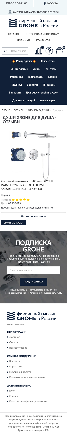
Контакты (43, 40)
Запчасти (15, 92)
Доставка (14, 337)
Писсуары (49, 84)
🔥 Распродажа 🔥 (24, 61)
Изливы (17, 84)
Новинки (23, 40)
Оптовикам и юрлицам (42, 34)
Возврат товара (18, 348)
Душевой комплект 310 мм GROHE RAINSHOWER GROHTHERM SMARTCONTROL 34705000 (27, 185)
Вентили (32, 84)
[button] (49, 50)
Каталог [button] (13, 34)
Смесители (48, 61)
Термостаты (35, 77)
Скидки (13, 396)
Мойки (52, 77)
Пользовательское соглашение (27, 377)
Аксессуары (47, 100)
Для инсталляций (23, 100)
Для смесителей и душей (42, 92)
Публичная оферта (20, 372)
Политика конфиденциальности (28, 402)
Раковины (16, 77)
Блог (12, 391)
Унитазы (50, 69)
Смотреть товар (13, 223)
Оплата (13, 342)
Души (36, 69)
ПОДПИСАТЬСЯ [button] (33, 281)
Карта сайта (16, 366)
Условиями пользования (41, 293)
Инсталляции (19, 69)
